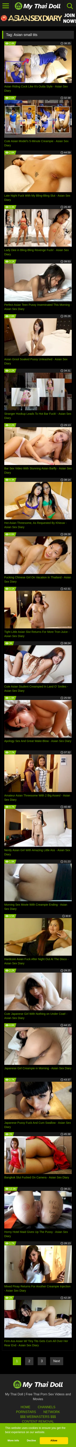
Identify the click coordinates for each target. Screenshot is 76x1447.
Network (51, 1412)
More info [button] (13, 1440)
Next (56, 1361)
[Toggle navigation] (6, 6)
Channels (46, 1407)
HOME (25, 1407)
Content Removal (38, 1421)
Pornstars (26, 1412)
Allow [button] (53, 1440)
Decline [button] (31, 1440)
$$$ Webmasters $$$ (38, 1416)
